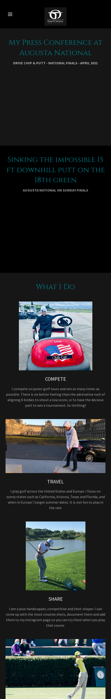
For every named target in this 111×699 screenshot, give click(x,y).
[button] (12, 14)
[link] (55, 14)
